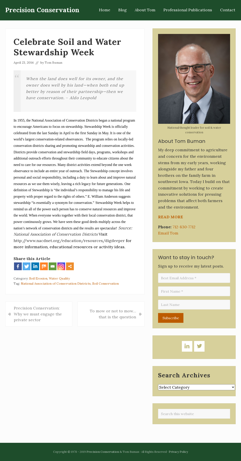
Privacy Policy (178, 452)
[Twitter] (199, 346)
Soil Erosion (38, 278)
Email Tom (168, 233)
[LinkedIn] (187, 346)
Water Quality (59, 278)
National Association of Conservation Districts (56, 284)
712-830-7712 (184, 226)
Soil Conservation (105, 284)
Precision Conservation (42, 10)
